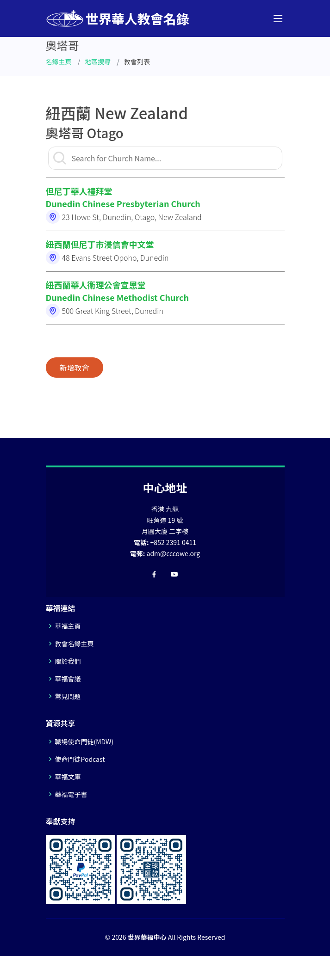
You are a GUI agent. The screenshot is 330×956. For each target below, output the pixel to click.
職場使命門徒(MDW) (84, 741)
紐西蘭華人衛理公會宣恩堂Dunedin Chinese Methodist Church (117, 291)
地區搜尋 (98, 61)
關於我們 (68, 661)
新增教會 (74, 367)
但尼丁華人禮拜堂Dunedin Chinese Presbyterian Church (123, 197)
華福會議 (68, 678)
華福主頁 (68, 626)
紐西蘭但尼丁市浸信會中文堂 (100, 244)
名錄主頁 (59, 61)
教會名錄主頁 (74, 643)
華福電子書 (71, 794)
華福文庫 (68, 776)
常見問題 (68, 696)
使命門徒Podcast (80, 759)
